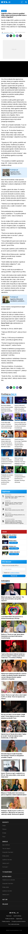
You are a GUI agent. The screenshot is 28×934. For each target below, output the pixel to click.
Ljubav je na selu (7, 859)
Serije (4, 825)
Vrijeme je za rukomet (8, 880)
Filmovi (4, 829)
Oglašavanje (19, 918)
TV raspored (7, 872)
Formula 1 (5, 867)
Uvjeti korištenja (17, 915)
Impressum (9, 915)
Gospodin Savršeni (7, 852)
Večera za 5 (5, 863)
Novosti (5, 822)
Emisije (4, 833)
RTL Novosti (6, 562)
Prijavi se (14, 576)
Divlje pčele (5, 856)
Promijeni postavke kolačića (18, 921)
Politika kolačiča (6, 921)
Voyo (3, 836)
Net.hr (14, 394)
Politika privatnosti (9, 918)
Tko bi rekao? (6, 848)
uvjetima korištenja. (15, 572)
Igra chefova (6, 845)
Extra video (6, 876)
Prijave (5, 904)
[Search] (26, 2)
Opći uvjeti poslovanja (13, 924)
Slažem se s (12, 572)
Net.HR (4, 899)
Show (4, 532)
